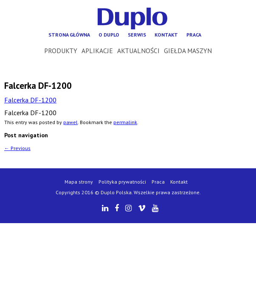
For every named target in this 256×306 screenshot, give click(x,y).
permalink (125, 122)
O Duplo (108, 34)
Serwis (137, 34)
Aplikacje (97, 50)
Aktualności (138, 50)
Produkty (60, 50)
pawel (70, 122)
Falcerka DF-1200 (30, 100)
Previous (17, 148)
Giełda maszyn (188, 50)
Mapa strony (79, 181)
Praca (193, 34)
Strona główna (69, 34)
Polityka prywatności (122, 181)
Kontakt (166, 34)
